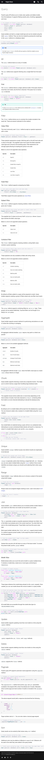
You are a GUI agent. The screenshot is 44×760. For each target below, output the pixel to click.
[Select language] (38, 1)
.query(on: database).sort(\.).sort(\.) (22, 747)
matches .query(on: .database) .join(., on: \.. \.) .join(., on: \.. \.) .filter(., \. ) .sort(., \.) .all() (22, 595)
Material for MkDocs (10, 754)
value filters (28, 196)
